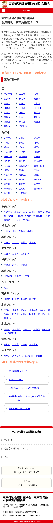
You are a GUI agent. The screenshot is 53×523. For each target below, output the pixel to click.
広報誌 (26, 483)
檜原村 (22, 179)
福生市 (7, 161)
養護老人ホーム (16, 379)
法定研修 (8, 440)
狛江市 (22, 161)
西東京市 (23, 175)
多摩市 (7, 170)
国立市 (37, 156)
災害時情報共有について (16, 448)
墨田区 (7, 103)
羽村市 (37, 170)
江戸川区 (23, 126)
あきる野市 (9, 175)
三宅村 (22, 188)
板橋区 (7, 122)
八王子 (7, 288)
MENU (26, 10)
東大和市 (38, 161)
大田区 (22, 108)
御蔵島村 (38, 188)
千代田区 (8, 94)
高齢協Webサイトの (26, 470)
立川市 (22, 138)
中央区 (22, 94)
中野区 (22, 112)
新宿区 (7, 99)
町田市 (37, 147)
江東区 (22, 103)
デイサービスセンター (19, 408)
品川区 (37, 103)
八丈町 (7, 193)
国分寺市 (23, 156)
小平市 (22, 152)
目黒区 (7, 108)
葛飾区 (7, 126)
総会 (6, 457)
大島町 (7, 184)
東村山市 (8, 156)
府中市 (37, 143)
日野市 (37, 152)
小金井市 (8, 152)
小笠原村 (23, 193)
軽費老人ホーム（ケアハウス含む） (26, 388)
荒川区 (37, 117)
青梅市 (22, 143)
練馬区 (22, 122)
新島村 (37, 184)
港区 (36, 94)
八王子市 (8, 138)
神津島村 (8, 188)
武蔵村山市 (39, 166)
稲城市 (22, 170)
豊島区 (7, 117)
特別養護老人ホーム (18, 371)
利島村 (22, 184)
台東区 (37, 99)
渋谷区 (7, 112)
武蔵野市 (38, 138)
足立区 (37, 122)
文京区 (22, 99)
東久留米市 (24, 166)
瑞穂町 (37, 175)
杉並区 (37, 112)
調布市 (22, 147)
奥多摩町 (38, 179)
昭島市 (7, 147)
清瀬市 (7, 166)
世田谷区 (38, 108)
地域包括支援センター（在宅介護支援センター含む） (27, 398)
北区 (21, 117)
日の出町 (8, 179)
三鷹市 (7, 143)
